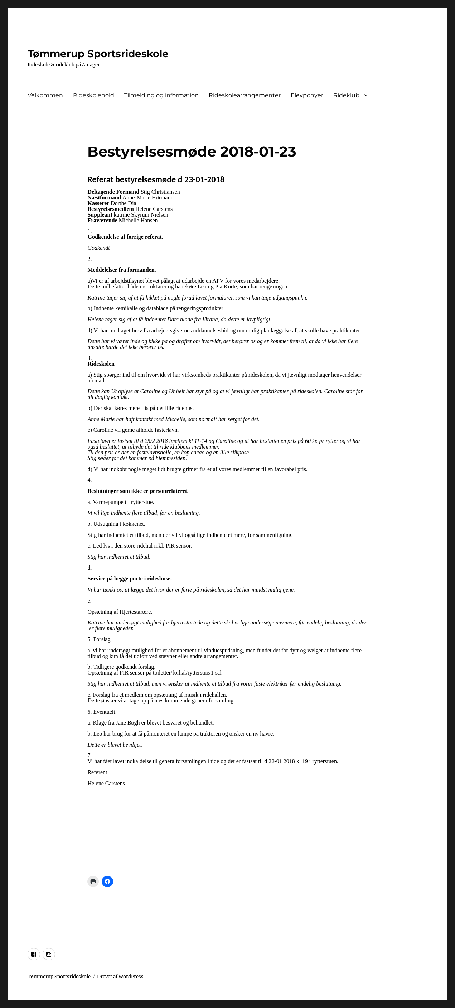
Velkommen (45, 95)
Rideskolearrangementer (245, 95)
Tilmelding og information (161, 95)
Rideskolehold (93, 95)
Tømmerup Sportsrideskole (98, 54)
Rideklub (346, 95)
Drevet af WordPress (120, 977)
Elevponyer (307, 95)
